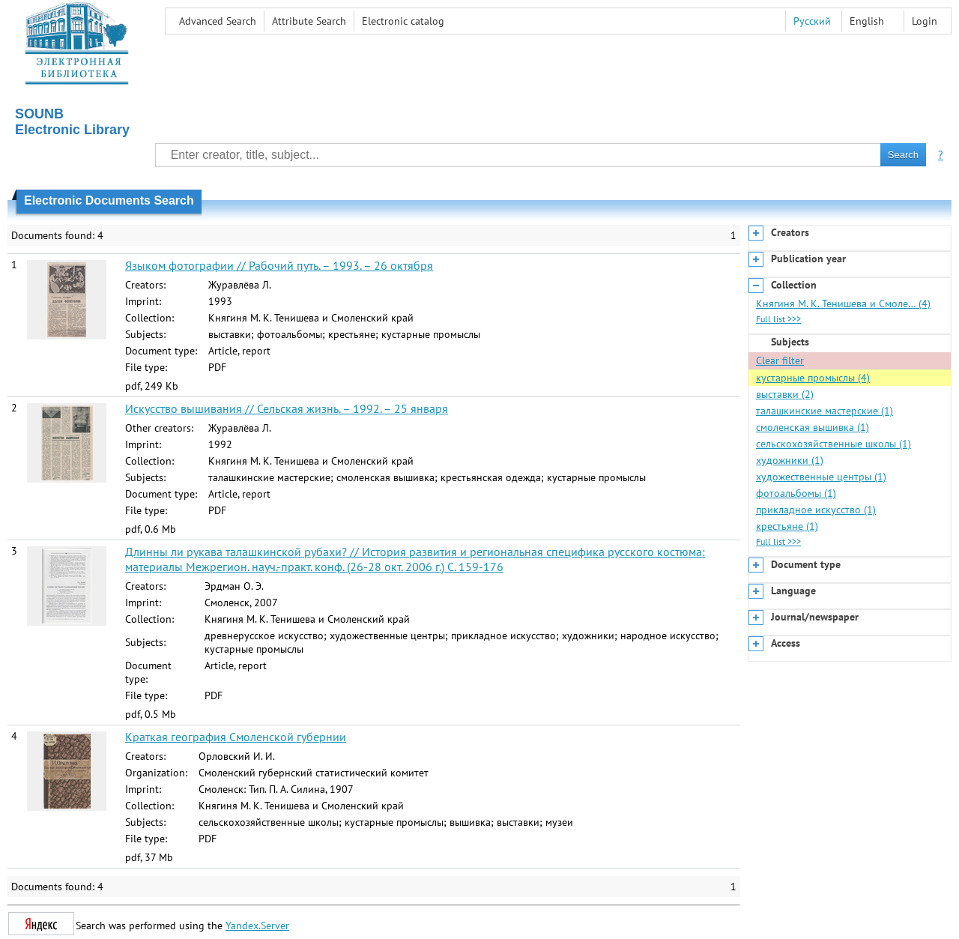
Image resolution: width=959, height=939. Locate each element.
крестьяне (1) (787, 526)
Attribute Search (309, 21)
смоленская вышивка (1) (812, 427)
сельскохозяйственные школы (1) (833, 443)
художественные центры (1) (821, 476)
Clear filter (780, 360)
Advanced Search (217, 21)
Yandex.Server (257, 925)
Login (924, 21)
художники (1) (789, 460)
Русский (812, 21)
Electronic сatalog (403, 21)
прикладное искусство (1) (816, 509)
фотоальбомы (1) (796, 493)
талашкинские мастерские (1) (824, 410)
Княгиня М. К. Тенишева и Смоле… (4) (843, 303)
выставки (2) (785, 394)
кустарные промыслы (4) (813, 377)
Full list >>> (778, 318)
